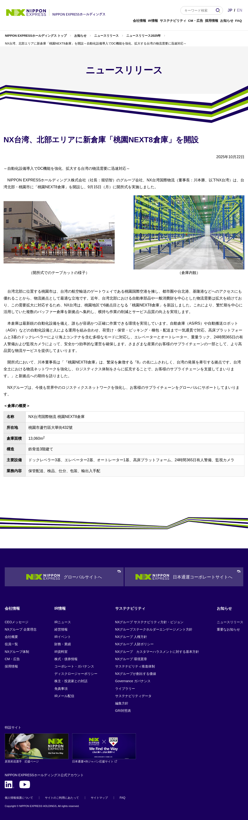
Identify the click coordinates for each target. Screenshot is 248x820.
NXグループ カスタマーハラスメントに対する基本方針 (157, 652)
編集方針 (121, 703)
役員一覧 (11, 644)
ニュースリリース (106, 35)
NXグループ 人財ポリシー (134, 644)
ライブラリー (125, 688)
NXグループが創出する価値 (135, 674)
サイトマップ (99, 797)
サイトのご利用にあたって (62, 797)
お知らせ (226, 20)
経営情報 (61, 629)
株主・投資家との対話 (70, 681)
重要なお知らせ (228, 629)
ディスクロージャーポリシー (75, 674)
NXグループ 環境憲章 (131, 659)
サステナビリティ (173, 20)
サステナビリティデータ (133, 696)
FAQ (238, 20)
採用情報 (211, 20)
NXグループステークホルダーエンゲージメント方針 (153, 629)
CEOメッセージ (16, 622)
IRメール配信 (64, 696)
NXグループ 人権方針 (131, 637)
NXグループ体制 (17, 652)
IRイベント (62, 637)
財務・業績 (62, 644)
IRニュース (62, 622)
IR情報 (153, 20)
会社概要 (11, 637)
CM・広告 (195, 20)
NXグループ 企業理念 (21, 629)
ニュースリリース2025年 (143, 35)
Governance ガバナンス (133, 681)
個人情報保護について (19, 797)
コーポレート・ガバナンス (74, 666)
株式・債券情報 (66, 659)
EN (239, 10)
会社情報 (139, 20)
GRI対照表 (123, 710)
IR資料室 (61, 652)
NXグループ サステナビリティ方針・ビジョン (149, 622)
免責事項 (61, 688)
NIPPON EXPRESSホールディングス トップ (36, 35)
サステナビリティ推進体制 (135, 666)
